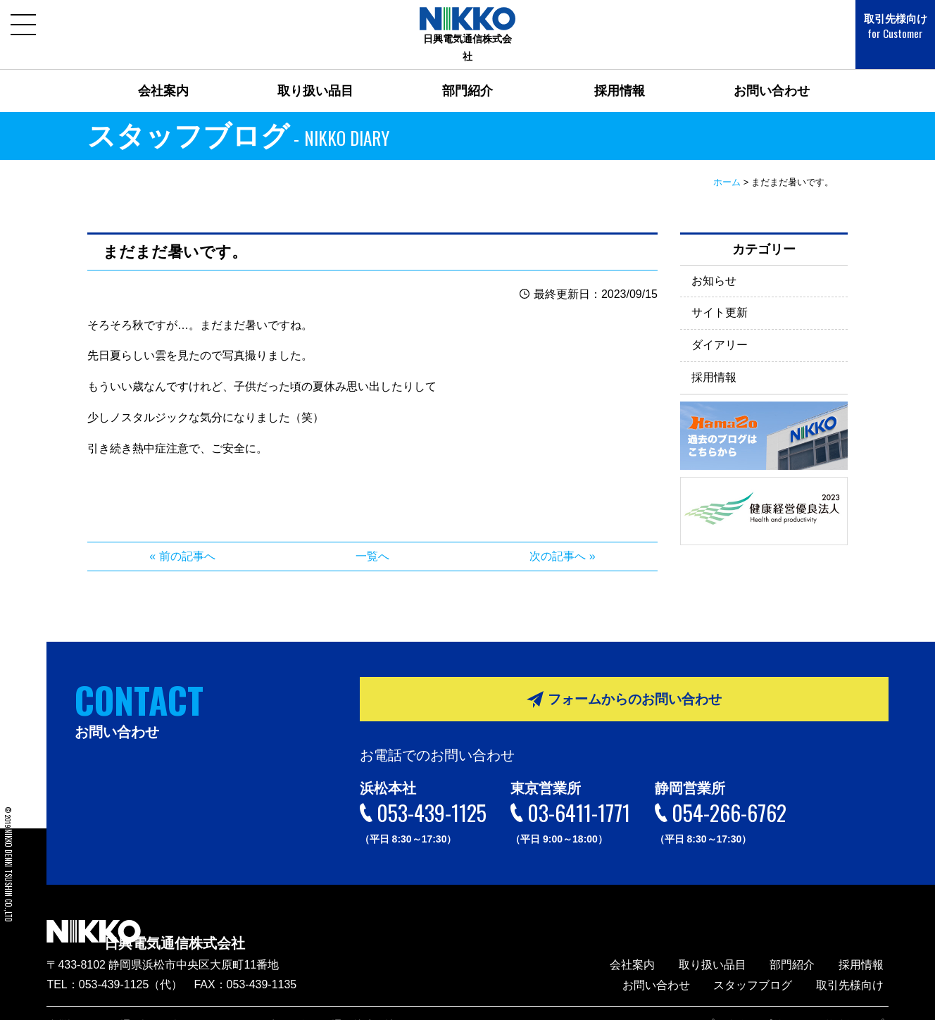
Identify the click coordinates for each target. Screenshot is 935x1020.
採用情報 (619, 73)
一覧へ (372, 539)
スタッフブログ (766, 964)
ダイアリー (719, 327)
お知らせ (713, 262)
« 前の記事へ (182, 539)
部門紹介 (467, 73)
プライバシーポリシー (775, 1002)
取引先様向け (885, 26)
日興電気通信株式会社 (215, 917)
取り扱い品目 (315, 73)
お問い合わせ (772, 73)
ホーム (727, 164)
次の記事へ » (562, 539)
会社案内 (163, 73)
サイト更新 (719, 295)
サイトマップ (861, 1002)
